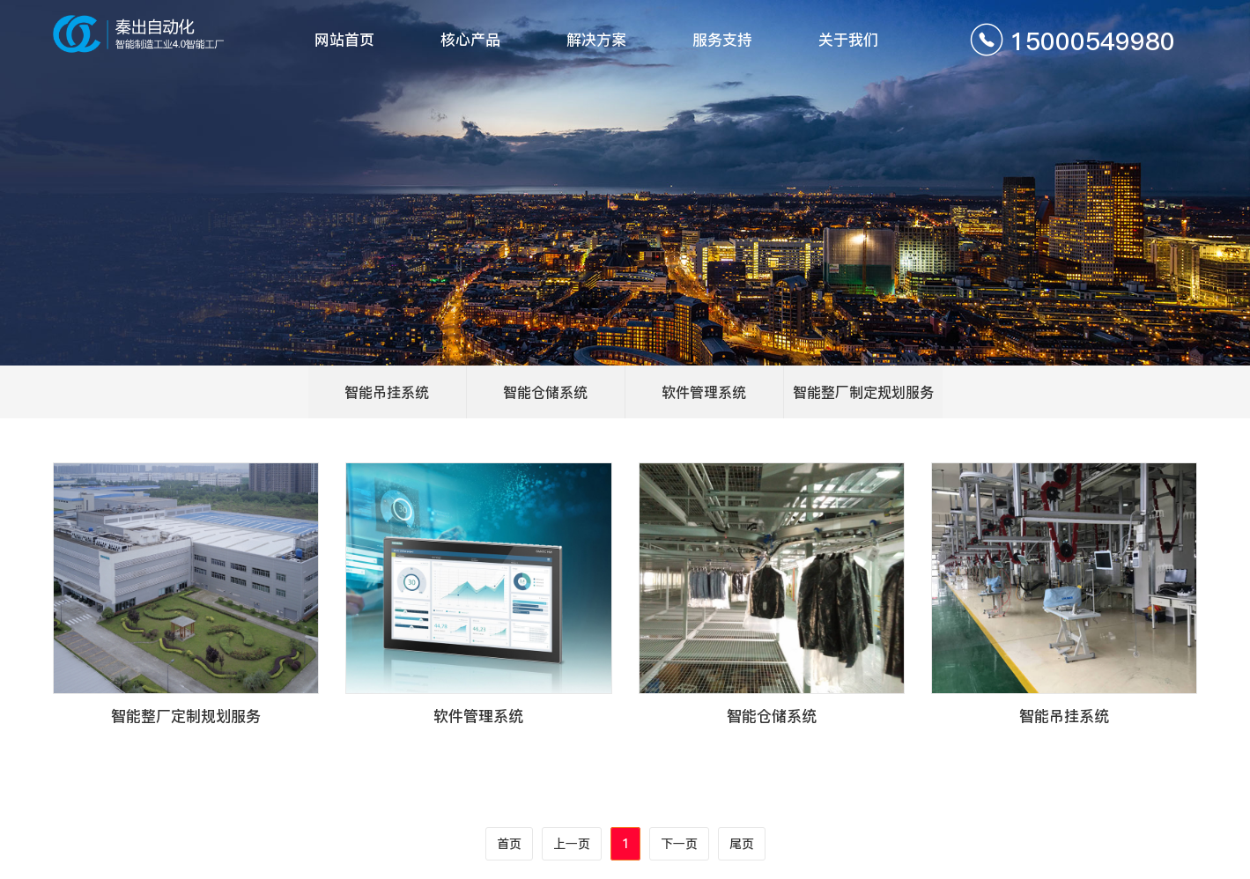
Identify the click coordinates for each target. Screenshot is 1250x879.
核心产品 (470, 39)
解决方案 (596, 39)
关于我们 (848, 39)
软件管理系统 (704, 392)
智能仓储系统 (545, 392)
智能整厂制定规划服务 (863, 392)
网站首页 (344, 39)
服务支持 (722, 39)
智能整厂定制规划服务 (186, 716)
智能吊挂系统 (386, 392)
